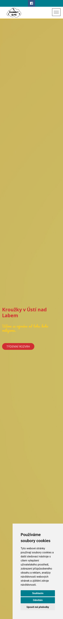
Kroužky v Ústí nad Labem (24, 312)
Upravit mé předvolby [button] (38, 607)
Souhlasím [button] (38, 593)
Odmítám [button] (38, 600)
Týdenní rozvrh (18, 346)
